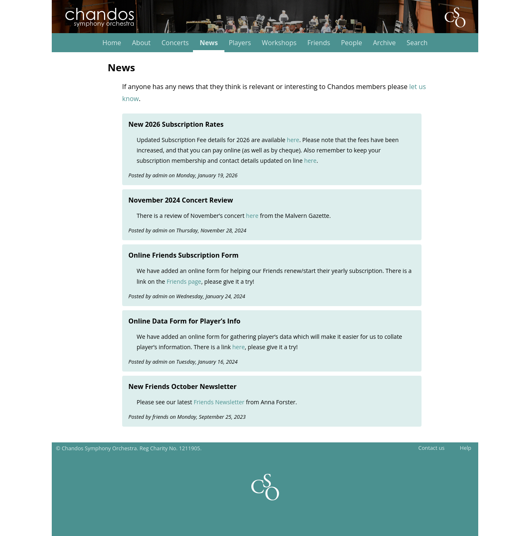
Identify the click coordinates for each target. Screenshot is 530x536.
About (141, 43)
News (209, 43)
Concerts (175, 43)
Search (417, 43)
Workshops (279, 43)
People (351, 43)
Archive (384, 43)
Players (240, 43)
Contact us (431, 447)
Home (111, 43)
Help (466, 447)
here (293, 140)
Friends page (183, 281)
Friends (318, 43)
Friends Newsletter (219, 402)
